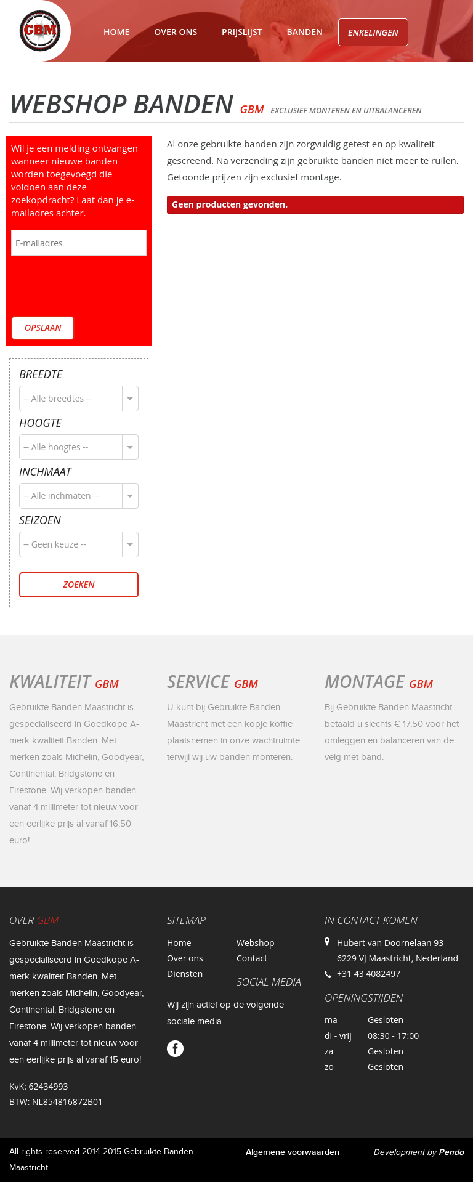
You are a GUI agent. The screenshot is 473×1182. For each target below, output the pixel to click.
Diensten (185, 973)
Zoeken (79, 584)
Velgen (119, 78)
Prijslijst (242, 32)
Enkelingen (373, 32)
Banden (305, 32)
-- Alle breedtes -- (57, 398)
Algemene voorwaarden (292, 1152)
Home (116, 32)
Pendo (451, 1152)
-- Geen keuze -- (54, 544)
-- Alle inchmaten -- (61, 495)
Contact (181, 78)
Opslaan (43, 327)
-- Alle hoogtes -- (55, 447)
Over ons (175, 32)
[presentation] (104, 287)
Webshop (255, 943)
